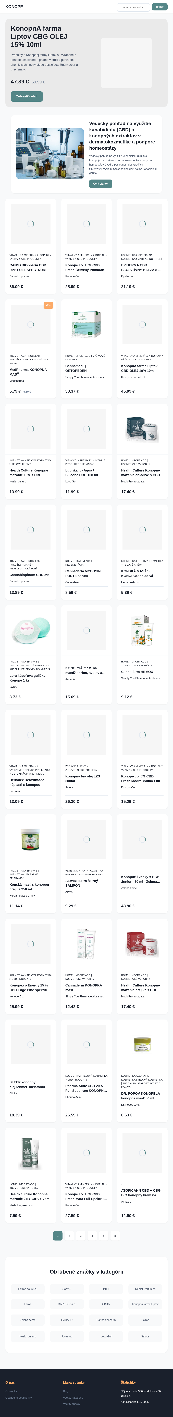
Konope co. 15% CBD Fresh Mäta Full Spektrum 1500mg (86, 1196)
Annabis (70, 679)
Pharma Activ (73, 1097)
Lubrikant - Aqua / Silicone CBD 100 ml (81, 472)
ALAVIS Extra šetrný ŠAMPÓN (81, 883)
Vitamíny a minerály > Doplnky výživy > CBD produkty (30, 257)
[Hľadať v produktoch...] (133, 7)
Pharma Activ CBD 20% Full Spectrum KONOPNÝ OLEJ (85, 1088)
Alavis (69, 892)
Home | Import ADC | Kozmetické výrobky (135, 462)
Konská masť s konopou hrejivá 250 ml (29, 887)
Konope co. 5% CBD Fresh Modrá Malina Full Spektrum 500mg (140, 778)
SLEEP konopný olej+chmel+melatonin (27, 1084)
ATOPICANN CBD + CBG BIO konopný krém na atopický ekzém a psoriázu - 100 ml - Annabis (140, 1193)
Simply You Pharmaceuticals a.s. (85, 377)
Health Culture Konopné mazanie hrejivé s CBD (140, 987)
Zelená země (129, 888)
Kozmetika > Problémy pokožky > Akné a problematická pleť (25, 565)
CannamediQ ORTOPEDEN (76, 368)
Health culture (17, 481)
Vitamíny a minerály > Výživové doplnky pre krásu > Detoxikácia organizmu (29, 770)
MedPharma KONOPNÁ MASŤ (28, 372)
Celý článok (100, 183)
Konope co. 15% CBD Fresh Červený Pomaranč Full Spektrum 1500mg (85, 267)
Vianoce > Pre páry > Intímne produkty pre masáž (85, 462)
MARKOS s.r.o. (67, 1303)
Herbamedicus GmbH (22, 895)
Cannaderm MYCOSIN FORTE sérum (83, 573)
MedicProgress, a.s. (133, 481)
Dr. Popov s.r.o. (130, 1104)
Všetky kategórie (73, 1397)
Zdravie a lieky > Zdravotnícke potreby (81, 768)
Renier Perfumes (145, 1287)
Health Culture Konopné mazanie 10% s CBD (28, 472)
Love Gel (70, 481)
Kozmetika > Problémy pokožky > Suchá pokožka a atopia (28, 360)
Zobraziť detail (26, 96)
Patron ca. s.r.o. (27, 1287)
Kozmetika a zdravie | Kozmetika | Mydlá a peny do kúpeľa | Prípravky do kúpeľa (30, 665)
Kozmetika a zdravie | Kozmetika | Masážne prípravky (24, 874)
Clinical (13, 1093)
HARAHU (67, 1320)
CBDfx (106, 1303)
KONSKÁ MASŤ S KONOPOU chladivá (137, 573)
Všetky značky (71, 1404)
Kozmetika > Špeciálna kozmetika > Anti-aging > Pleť (141, 257)
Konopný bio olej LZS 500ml (82, 778)
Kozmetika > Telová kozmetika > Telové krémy (30, 462)
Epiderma (127, 276)
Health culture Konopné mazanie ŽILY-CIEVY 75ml (29, 1196)
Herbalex (14, 791)
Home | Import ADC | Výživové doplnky (85, 358)
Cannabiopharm (19, 276)
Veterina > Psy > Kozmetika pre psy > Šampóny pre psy (84, 872)
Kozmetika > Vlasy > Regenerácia (79, 563)
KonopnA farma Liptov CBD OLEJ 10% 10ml (139, 368)
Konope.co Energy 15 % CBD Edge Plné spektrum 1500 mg (29, 987)
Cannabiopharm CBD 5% (29, 575)
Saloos (69, 787)
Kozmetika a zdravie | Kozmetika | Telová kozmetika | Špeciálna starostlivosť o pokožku (142, 1081)
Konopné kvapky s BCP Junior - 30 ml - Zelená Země (140, 879)
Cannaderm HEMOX (137, 672)
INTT (106, 1287)
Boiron (145, 1320)
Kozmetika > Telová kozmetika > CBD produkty (30, 977)
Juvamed (66, 1336)
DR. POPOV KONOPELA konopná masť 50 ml (140, 1096)
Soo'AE (67, 1287)
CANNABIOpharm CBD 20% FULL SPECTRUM (27, 267)
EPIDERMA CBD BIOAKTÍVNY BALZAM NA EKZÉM (142, 267)
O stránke (11, 1391)
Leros (27, 1303)
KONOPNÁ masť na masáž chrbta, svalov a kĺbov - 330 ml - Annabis (84, 670)
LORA (13, 686)
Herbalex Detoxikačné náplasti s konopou (27, 782)
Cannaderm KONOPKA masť (83, 987)
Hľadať (160, 7)
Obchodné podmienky (18, 1397)
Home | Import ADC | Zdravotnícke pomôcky (137, 663)
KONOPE (14, 6)
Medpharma (16, 380)
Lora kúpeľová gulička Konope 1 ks (27, 678)
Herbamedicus (130, 582)
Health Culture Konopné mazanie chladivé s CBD (140, 472)
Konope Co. (72, 276)
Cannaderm (72, 582)
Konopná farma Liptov (134, 377)
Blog (65, 1391)
